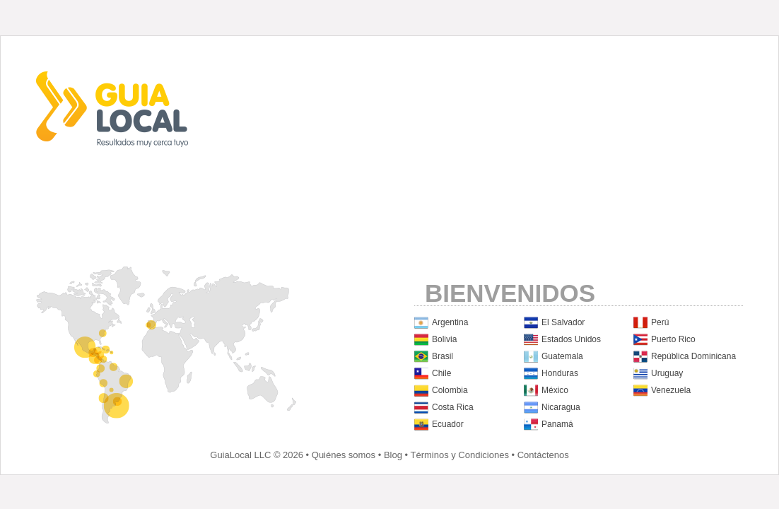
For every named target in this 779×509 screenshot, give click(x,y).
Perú (660, 322)
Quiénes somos (343, 455)
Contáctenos (543, 455)
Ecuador (448, 424)
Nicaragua (560, 407)
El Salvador (563, 322)
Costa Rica (453, 407)
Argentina (450, 322)
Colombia (450, 390)
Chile (441, 373)
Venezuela (671, 390)
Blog (393, 455)
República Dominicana (693, 356)
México (554, 390)
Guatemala (562, 356)
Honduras (559, 373)
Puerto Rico (673, 339)
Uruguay (667, 373)
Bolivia (444, 339)
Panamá (557, 424)
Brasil (442, 356)
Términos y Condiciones (459, 455)
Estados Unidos (571, 339)
